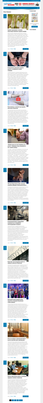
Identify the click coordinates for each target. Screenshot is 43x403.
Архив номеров (34, 26)
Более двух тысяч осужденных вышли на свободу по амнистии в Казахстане (16, 262)
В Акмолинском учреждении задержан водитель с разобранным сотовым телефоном (16, 69)
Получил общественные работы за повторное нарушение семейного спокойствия (17, 377)
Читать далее (26, 125)
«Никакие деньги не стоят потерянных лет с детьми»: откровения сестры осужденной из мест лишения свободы (17, 146)
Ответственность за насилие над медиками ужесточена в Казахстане (16, 107)
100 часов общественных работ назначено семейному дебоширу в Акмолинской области (17, 184)
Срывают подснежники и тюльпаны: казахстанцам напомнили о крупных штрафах (17, 30)
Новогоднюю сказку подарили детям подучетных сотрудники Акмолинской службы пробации (15, 301)
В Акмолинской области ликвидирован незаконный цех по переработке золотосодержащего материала (16, 223)
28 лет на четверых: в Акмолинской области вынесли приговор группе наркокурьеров (17, 339)
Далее (21, 400)
